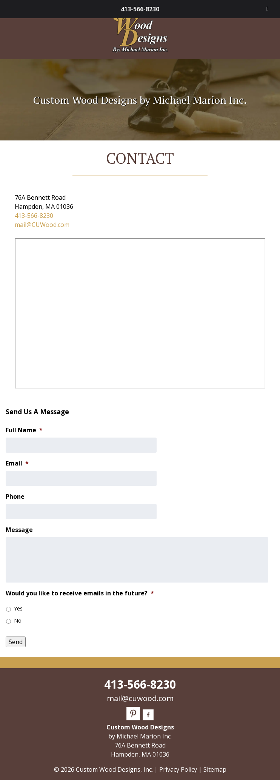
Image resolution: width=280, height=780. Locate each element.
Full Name (24, 430)
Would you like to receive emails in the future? (80, 593)
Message (19, 530)
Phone (15, 497)
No (18, 620)
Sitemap (214, 769)
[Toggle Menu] (267, 9)
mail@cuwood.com (140, 698)
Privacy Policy (178, 769)
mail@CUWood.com (42, 224)
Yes (18, 608)
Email (17, 463)
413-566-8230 (140, 9)
